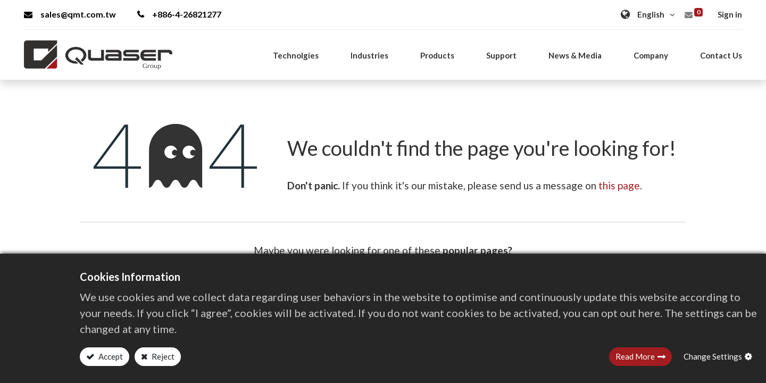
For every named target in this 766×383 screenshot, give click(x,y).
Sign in (730, 14)
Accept (110, 356)
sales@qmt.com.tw (70, 14)
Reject (162, 356)
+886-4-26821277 (179, 14)
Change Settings (713, 356)
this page (619, 185)
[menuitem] (721, 55)
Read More (635, 356)
